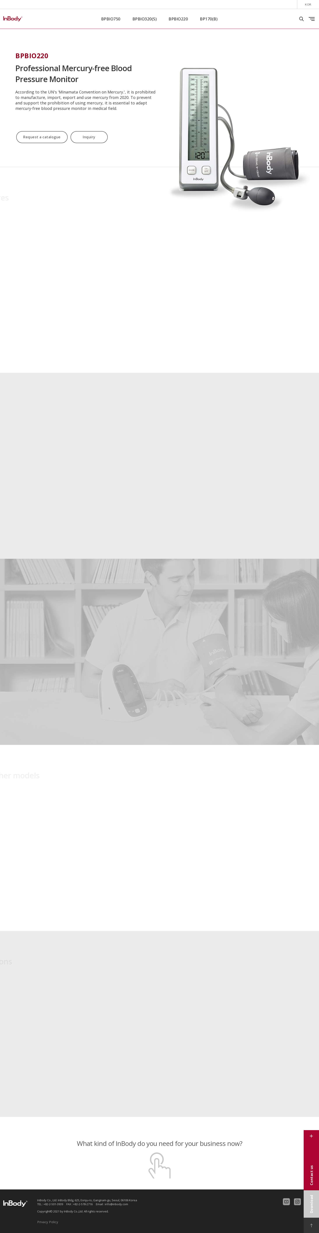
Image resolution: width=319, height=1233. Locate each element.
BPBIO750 (110, 18)
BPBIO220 (178, 18)
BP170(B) (208, 18)
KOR (308, 4)
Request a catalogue (42, 137)
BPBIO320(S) (144, 18)
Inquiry (89, 137)
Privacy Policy (47, 1222)
